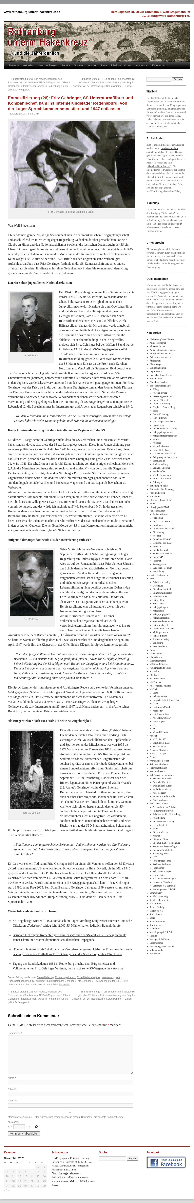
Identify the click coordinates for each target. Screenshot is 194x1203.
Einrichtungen (159, 532)
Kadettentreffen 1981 (110, 981)
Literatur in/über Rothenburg (166, 842)
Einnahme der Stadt (162, 589)
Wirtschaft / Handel (162, 478)
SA (154, 725)
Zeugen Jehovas (160, 800)
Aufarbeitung (159, 817)
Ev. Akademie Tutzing (163, 821)
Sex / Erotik (155, 903)
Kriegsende (158, 603)
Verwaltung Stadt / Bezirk (162, 946)
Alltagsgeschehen (158, 342)
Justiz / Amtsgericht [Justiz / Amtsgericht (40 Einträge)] (78, 1165)
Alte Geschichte (157, 346)
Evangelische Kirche (162, 785)
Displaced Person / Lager (165, 407)
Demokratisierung (161, 403)
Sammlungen (156, 892)
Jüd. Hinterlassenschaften (165, 428)
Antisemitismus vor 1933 (162, 353)
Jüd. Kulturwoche (161, 550)
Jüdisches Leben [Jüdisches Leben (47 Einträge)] (83, 1162)
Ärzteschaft (155, 360)
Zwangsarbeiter (160, 646)
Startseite (13, 65)
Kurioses (157, 442)
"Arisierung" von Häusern (162, 339)
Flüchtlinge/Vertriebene (164, 421)
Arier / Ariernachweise (160, 357)
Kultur (156, 439)
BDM (155, 692)
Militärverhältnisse (159, 664)
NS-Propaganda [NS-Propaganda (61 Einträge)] (60, 1158)
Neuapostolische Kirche (164, 796)
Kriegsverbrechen (161, 617)
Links (104, 65)
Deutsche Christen (161, 782)
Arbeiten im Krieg (161, 582)
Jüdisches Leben (157, 510)
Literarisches (156, 657)
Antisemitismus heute (163, 810)
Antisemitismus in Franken (162, 350)
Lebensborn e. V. (158, 653)
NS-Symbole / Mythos (160, 685)
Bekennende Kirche (162, 778)
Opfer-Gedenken (160, 450)
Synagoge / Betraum (162, 567)
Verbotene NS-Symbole (164, 885)
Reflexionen (158, 867)
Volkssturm (158, 642)
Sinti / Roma (156, 914)
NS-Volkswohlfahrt (162, 717)
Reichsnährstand (157, 771)
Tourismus (155, 928)
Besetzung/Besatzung (163, 396)
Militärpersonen (160, 632)
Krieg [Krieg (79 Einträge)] (83, 1181)
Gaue (155, 703)
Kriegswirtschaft (160, 625)
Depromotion (156, 371)
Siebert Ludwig (157, 907)
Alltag (156, 389)
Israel (155, 828)
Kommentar (15, 1033)
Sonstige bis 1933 (161, 742)
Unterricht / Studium (162, 882)
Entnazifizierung (45, 977)
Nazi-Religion (159, 792)
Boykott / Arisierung (162, 521)
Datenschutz (159, 65)
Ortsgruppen (159, 721)
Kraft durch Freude (162, 707)
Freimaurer (155, 496)
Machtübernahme (158, 660)
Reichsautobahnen (158, 767)
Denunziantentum (158, 367)
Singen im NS (156, 910)
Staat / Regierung (158, 921)
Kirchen (156, 835)
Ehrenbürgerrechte (158, 382)
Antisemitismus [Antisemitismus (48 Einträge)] (59, 1169)
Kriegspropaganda (161, 614)
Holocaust (157, 546)
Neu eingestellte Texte (160, 667)
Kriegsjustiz (158, 610)
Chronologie (156, 364)
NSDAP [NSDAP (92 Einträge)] (74, 1181)
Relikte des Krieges (162, 871)
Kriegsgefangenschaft (19, 981)
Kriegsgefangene (161, 607)
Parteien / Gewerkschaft (164, 453)
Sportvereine (159, 460)
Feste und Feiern (157, 492)
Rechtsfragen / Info (162, 860)
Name (12, 1078)
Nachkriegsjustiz (161, 853)
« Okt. (7, 1190)
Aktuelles (28, 65)
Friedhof (157, 535)
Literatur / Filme (160, 839)
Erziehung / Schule (159, 485)
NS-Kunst (154, 675)
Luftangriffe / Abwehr (163, 628)
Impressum (142, 65)
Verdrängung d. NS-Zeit (161, 932)
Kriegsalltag (158, 600)
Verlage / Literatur (161, 467)
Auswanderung (160, 392)
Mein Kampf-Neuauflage (165, 846)
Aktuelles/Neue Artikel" (158, 166)
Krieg (118, 977)
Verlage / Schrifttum (159, 939)
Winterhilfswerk (160, 732)
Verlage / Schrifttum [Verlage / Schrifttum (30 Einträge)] (60, 1166)
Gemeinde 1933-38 (162, 539)
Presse (153, 757)
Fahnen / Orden (160, 596)
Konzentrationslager (162, 553)
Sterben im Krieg (161, 639)
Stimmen (79, 65)
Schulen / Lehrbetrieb (160, 900)
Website (12, 1100)
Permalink (64, 984)
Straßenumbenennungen (164, 878)
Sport (152, 917)
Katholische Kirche (162, 789)
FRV (95, 981)
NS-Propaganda (157, 678)
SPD (125, 981)
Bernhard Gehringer (64, 981)
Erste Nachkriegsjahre (88, 977)
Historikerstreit (160, 825)
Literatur (65, 65)
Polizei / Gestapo (158, 753)
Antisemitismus (160, 514)
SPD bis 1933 (159, 746)
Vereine (153, 935)
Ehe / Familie (156, 378)
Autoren (92, 65)
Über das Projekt (47, 65)
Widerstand (155, 953)
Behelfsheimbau (160, 696)
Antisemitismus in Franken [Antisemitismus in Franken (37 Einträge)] (64, 1177)
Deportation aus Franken (164, 528)
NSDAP (153, 689)
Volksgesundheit (157, 950)
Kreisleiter (158, 710)
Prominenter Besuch (159, 760)
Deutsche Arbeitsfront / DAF (166, 700)
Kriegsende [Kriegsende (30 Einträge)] (63, 1181)
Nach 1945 (158, 557)
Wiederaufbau (159, 471)
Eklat (155, 410)
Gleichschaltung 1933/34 (161, 500)
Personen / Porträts (159, 750)
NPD (155, 857)
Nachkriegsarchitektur (163, 850)
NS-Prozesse (156, 682)
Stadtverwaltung (160, 464)
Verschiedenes (156, 942)
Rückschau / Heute (159, 803)
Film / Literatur (160, 417)
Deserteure (158, 585)
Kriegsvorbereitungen (163, 621)
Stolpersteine (159, 875)
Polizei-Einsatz (160, 635)
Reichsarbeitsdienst (159, 764)
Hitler (152, 503)
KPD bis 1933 (159, 739)
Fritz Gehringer (84, 981)
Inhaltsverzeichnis (121, 65)
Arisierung (158, 517)
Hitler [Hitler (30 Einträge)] (78, 1173)
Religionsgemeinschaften (165, 457)
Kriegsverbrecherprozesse (165, 435)
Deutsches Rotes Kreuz (161, 375)
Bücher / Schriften (161, 400)
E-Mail (12, 1089)
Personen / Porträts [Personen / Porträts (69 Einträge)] (62, 1162)
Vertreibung (158, 571)
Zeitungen (157, 482)
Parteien (153, 735)
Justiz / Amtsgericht (159, 575)
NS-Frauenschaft (161, 714)
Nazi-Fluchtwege (161, 446)
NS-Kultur (155, 671)
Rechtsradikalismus (162, 864)
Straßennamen (156, 925)
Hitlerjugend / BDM (159, 507)
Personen (157, 560)
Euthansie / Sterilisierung (162, 489)
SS (33, 981)
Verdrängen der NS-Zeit (164, 889)
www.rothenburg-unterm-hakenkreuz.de (32, 11)
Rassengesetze (159, 564)
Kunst (152, 650)
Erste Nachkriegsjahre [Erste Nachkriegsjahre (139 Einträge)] (63, 1171)
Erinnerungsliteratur (65, 977)
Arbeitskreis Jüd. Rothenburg (167, 814)
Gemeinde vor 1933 (162, 542)
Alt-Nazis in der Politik (164, 807)
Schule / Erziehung (159, 896)
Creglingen (158, 525)
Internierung (108, 977)
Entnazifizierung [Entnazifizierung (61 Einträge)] (79, 1158)
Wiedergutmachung (162, 475)
